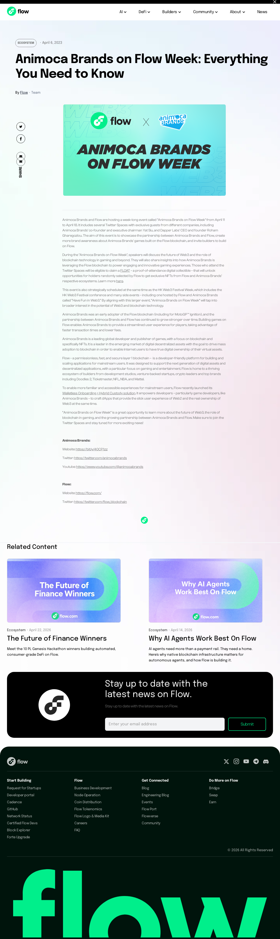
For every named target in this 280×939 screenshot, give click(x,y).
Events (147, 802)
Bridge (214, 788)
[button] (123, 12)
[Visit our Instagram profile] (236, 762)
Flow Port (149, 809)
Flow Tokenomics (88, 809)
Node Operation (87, 795)
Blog (145, 788)
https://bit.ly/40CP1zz (92, 449)
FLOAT (125, 271)
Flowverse (150, 816)
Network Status (19, 816)
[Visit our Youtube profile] (246, 762)
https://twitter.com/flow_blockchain (100, 502)
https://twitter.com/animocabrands (100, 458)
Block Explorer (18, 830)
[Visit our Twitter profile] (226, 762)
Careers (80, 823)
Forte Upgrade (18, 837)
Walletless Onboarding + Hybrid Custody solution (98, 393)
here (119, 281)
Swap (213, 795)
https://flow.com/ (89, 493)
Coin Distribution (88, 802)
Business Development (93, 788)
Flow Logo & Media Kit (91, 816)
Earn (212, 802)
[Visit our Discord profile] (266, 762)
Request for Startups (24, 788)
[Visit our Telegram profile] (256, 762)
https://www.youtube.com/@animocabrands (109, 467)
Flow (24, 93)
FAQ (77, 830)
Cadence (14, 802)
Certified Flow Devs (22, 823)
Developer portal (20, 795)
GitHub (12, 809)
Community (151, 823)
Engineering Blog (155, 795)
